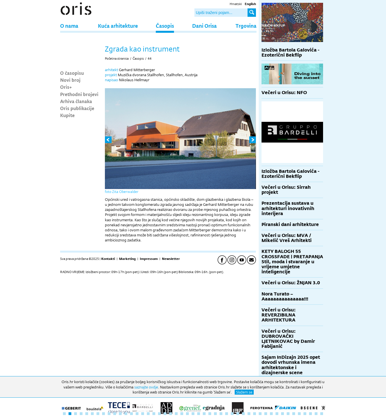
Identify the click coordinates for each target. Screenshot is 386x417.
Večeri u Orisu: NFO (284, 92)
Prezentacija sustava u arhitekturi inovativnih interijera (288, 208)
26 (204, 413)
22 (181, 413)
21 (176, 413)
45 (310, 413)
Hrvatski (236, 4)
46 (316, 413)
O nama (69, 25)
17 (153, 413)
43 (299, 413)
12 (125, 413)
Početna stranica (117, 58)
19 (165, 413)
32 (237, 413)
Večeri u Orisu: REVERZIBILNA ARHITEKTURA (279, 315)
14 (137, 413)
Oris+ (66, 86)
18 (159, 413)
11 (120, 413)
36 (260, 413)
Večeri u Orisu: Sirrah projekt (286, 189)
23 (187, 413)
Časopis (165, 25)
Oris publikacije (77, 108)
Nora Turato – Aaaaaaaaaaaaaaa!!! (285, 296)
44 (150, 58)
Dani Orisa (204, 25)
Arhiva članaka (76, 101)
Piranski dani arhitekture (290, 224)
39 (277, 413)
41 (288, 413)
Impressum (149, 259)
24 (193, 413)
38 (271, 413)
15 (142, 413)
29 (221, 413)
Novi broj (70, 79)
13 (131, 413)
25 (198, 413)
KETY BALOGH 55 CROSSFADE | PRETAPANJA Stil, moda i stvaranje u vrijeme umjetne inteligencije (292, 261)
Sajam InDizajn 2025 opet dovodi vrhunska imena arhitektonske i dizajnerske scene (291, 365)
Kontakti (108, 259)
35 (254, 413)
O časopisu (72, 72)
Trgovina (246, 25)
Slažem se (244, 392)
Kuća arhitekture (118, 25)
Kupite (67, 115)
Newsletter (171, 259)
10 (114, 413)
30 (226, 413)
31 (232, 413)
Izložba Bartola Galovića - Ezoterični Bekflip (290, 52)
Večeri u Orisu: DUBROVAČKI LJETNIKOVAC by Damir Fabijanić (288, 339)
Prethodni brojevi (79, 94)
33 (243, 413)
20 (170, 413)
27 (209, 413)
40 (282, 413)
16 (148, 413)
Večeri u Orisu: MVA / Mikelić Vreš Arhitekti (287, 237)
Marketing (127, 259)
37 (265, 413)
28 (215, 413)
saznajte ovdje (146, 387)
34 (249, 413)
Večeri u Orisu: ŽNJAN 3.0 (291, 283)
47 (321, 413)
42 (293, 413)
